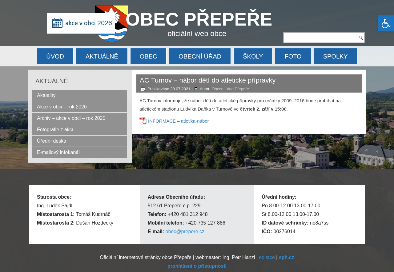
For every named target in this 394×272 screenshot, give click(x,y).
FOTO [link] (292, 56)
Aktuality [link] (46, 95)
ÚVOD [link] (55, 56)
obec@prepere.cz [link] (184, 231)
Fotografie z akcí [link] (55, 129)
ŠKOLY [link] (253, 56)
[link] (386, 23)
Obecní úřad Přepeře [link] (230, 89)
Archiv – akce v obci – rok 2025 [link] (71, 118)
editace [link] (267, 257)
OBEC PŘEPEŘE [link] (199, 19)
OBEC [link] (148, 56)
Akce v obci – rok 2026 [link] (62, 106)
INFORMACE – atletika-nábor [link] (178, 121)
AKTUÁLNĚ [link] (102, 56)
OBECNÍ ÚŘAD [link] (200, 56)
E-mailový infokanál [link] (58, 152)
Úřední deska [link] (51, 141)
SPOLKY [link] (335, 56)
